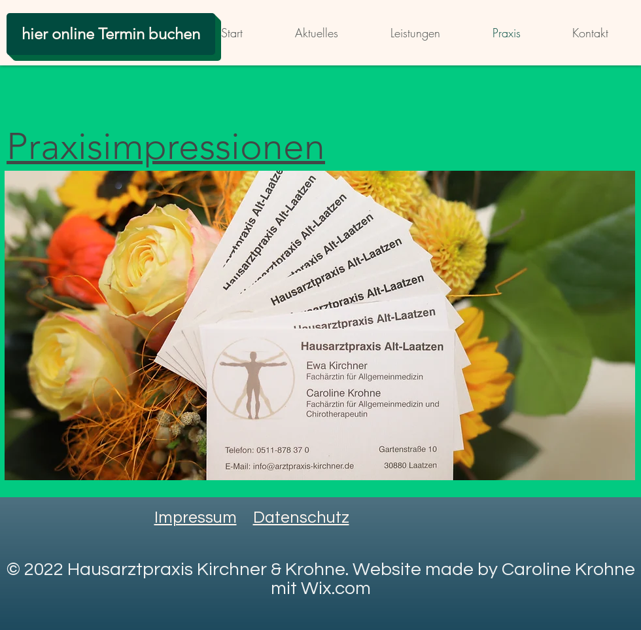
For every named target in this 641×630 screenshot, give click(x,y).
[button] (320, 325)
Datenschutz (301, 517)
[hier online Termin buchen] (111, 34)
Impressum (195, 517)
